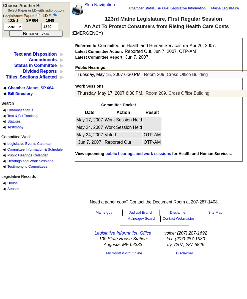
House (12, 183)
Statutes (14, 121)
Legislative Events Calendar (29, 144)
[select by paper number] (38, 15)
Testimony (15, 127)
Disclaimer (178, 212)
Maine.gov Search (141, 218)
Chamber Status (20, 110)
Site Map (215, 212)
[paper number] (32, 26)
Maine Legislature (225, 8)
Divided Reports (40, 71)
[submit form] (36, 34)
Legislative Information (187, 8)
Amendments (43, 59)
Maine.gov (104, 212)
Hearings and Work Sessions (30, 161)
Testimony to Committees (27, 166)
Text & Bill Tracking (22, 116)
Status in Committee (35, 65)
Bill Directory (20, 93)
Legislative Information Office (123, 233)
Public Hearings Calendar (27, 155)
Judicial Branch (141, 212)
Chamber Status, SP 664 (148, 8)
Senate (13, 189)
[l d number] (50, 26)
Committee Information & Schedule (35, 149)
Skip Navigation (99, 4)
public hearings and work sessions (138, 153)
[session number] (13, 27)
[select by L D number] (55, 15)
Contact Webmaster (178, 218)
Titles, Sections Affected (31, 77)
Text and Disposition (35, 54)
